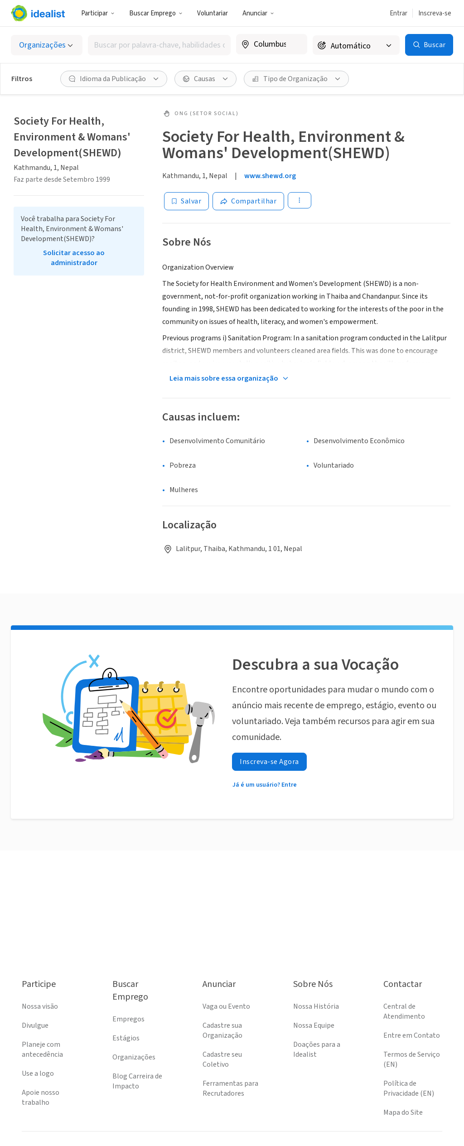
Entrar (398, 13)
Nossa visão (40, 1006)
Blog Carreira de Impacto (137, 1081)
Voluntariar (212, 13)
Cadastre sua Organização (222, 1030)
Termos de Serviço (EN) (411, 1059)
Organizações (133, 1057)
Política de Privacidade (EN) (408, 1088)
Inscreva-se (434, 13)
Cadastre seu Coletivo (222, 1059)
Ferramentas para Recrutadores (230, 1088)
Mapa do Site (403, 1112)
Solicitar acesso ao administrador (74, 258)
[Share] (248, 201)
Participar (98, 13)
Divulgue (35, 1025)
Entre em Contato (411, 1035)
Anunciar (258, 13)
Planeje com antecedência (42, 1049)
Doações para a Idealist (316, 1049)
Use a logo (38, 1073)
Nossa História (316, 1006)
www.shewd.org (270, 175)
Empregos (128, 1019)
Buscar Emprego (156, 13)
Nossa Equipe (313, 1025)
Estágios (126, 1038)
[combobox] (159, 45)
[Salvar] (186, 201)
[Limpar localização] (294, 44)
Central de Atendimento (404, 1011)
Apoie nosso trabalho (40, 1097)
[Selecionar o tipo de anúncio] (46, 45)
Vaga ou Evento (226, 1006)
